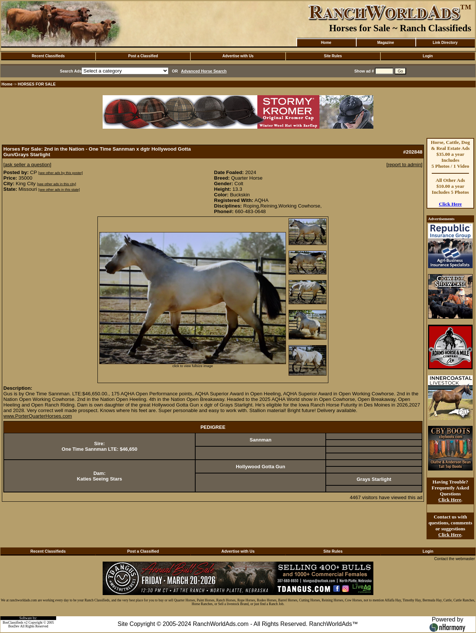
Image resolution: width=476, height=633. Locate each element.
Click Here (450, 204)
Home (326, 43)
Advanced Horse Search (204, 71)
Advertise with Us (238, 56)
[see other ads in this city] (56, 184)
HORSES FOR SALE (37, 84)
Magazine (385, 43)
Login (428, 56)
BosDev (13, 626)
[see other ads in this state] (59, 190)
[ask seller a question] (27, 164)
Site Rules (333, 56)
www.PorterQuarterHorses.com (37, 416)
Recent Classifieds (48, 56)
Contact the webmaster (454, 558)
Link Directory (444, 43)
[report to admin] (404, 164)
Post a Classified (143, 56)
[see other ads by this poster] (60, 173)
